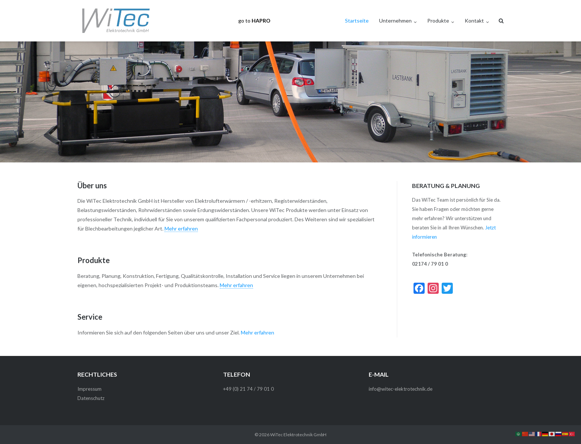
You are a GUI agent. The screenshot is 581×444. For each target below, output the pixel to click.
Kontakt (474, 20)
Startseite (357, 20)
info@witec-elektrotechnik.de (400, 389)
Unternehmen (395, 20)
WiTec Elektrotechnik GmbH (298, 434)
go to (254, 20)
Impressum (89, 389)
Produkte (438, 20)
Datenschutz (90, 398)
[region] (290, 101)
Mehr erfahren (181, 228)
